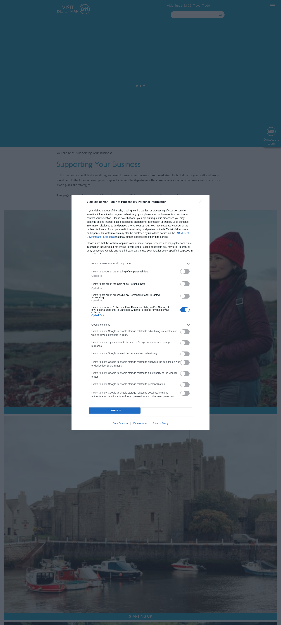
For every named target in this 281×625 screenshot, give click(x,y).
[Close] (202, 202)
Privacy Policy (160, 423)
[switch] (185, 271)
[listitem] (140, 263)
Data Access (140, 423)
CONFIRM (114, 410)
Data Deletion (120, 423)
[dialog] (140, 312)
